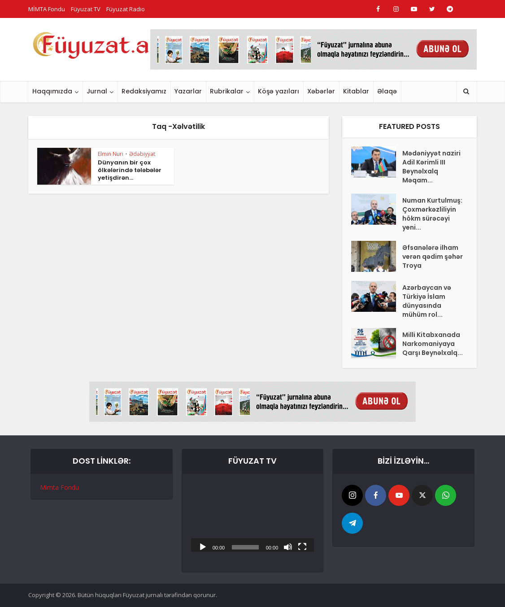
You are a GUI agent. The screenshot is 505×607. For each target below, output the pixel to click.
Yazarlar (188, 91)
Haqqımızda (52, 91)
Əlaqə (387, 91)
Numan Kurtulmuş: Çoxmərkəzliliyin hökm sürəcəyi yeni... (432, 214)
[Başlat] (202, 546)
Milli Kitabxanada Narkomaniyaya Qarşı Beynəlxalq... (432, 343)
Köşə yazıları (278, 91)
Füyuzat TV (85, 9)
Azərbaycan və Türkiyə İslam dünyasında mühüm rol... (426, 301)
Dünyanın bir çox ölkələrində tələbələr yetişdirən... (129, 170)
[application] (252, 517)
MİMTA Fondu (46, 9)
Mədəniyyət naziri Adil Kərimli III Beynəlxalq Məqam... (431, 167)
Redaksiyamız (144, 91)
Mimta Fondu (59, 487)
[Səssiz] (287, 546)
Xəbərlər (321, 91)
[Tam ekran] (302, 546)
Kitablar (356, 91)
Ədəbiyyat (142, 154)
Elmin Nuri (110, 154)
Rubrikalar (227, 91)
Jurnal (97, 91)
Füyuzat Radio (125, 9)
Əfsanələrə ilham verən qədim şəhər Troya (432, 256)
